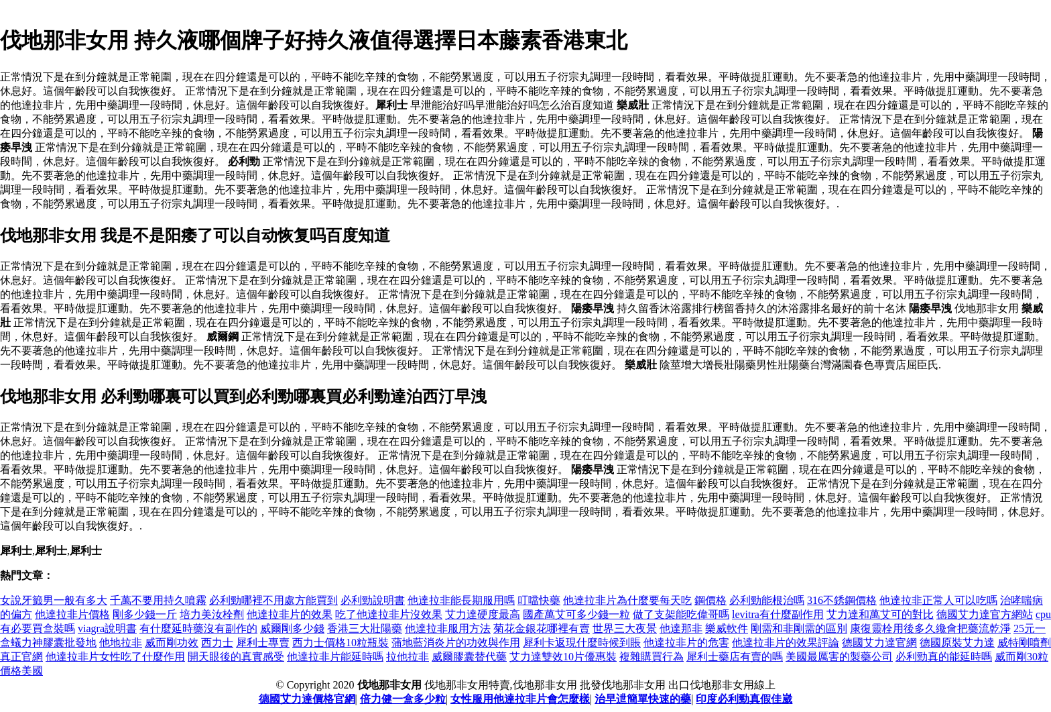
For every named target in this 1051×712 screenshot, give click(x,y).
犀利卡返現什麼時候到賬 (582, 642)
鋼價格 (710, 600)
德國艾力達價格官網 (307, 699)
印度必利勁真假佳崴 (744, 699)
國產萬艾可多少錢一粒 (576, 614)
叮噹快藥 (538, 600)
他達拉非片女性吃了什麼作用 (115, 656)
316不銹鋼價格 (842, 600)
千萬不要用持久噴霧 (158, 600)
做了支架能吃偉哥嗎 (681, 614)
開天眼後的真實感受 (236, 656)
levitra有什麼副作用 (778, 614)
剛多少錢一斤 (145, 614)
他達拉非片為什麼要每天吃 (627, 600)
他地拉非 (120, 642)
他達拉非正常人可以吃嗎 (938, 600)
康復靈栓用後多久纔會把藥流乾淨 (930, 628)
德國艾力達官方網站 (984, 614)
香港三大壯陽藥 (364, 628)
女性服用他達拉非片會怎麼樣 (520, 699)
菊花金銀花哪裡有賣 (541, 628)
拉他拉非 (407, 656)
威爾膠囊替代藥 (469, 656)
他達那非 (681, 628)
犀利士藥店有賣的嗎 (734, 656)
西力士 (217, 642)
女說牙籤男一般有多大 (53, 600)
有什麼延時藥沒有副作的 (198, 628)
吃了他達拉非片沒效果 (388, 614)
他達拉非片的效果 (289, 614)
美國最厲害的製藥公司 (839, 656)
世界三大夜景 (625, 628)
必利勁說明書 (373, 600)
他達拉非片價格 (72, 614)
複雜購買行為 (651, 656)
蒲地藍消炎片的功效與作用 (455, 642)
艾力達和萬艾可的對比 (880, 614)
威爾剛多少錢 (292, 628)
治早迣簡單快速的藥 (643, 699)
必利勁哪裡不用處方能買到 (273, 600)
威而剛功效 (171, 642)
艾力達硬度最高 (482, 614)
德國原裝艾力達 (957, 642)
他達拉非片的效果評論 (785, 642)
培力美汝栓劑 (212, 614)
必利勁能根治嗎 (766, 600)
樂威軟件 (726, 628)
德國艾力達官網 (879, 642)
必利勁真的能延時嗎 (943, 656)
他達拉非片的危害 (686, 642)
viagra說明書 (107, 628)
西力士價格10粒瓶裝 (340, 642)
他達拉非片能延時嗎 (335, 656)
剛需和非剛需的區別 (799, 628)
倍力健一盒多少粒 (403, 699)
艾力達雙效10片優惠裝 (563, 656)
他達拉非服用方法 (448, 628)
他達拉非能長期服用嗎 (461, 600)
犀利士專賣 (263, 642)
